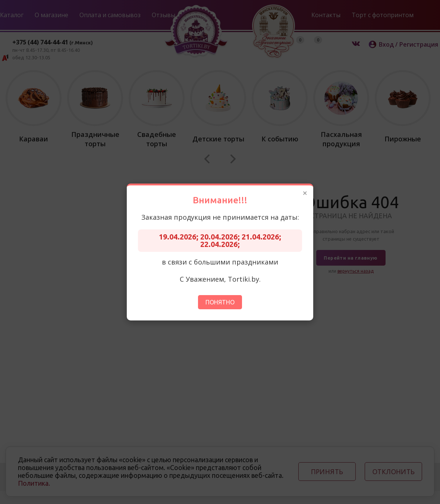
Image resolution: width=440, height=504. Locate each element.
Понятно (220, 302)
